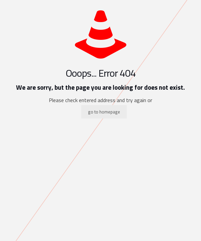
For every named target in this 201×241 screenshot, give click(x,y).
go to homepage (104, 111)
